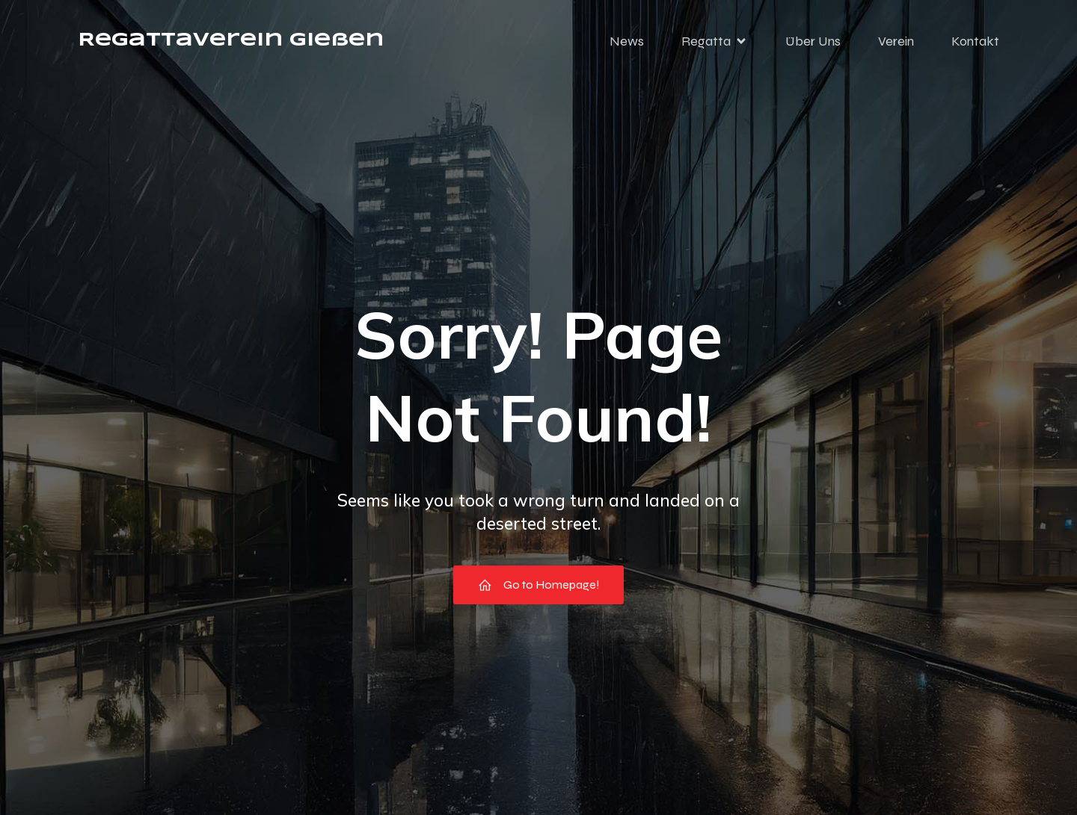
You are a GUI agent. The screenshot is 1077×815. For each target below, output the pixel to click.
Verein (896, 41)
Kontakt (975, 41)
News (627, 41)
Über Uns (813, 41)
